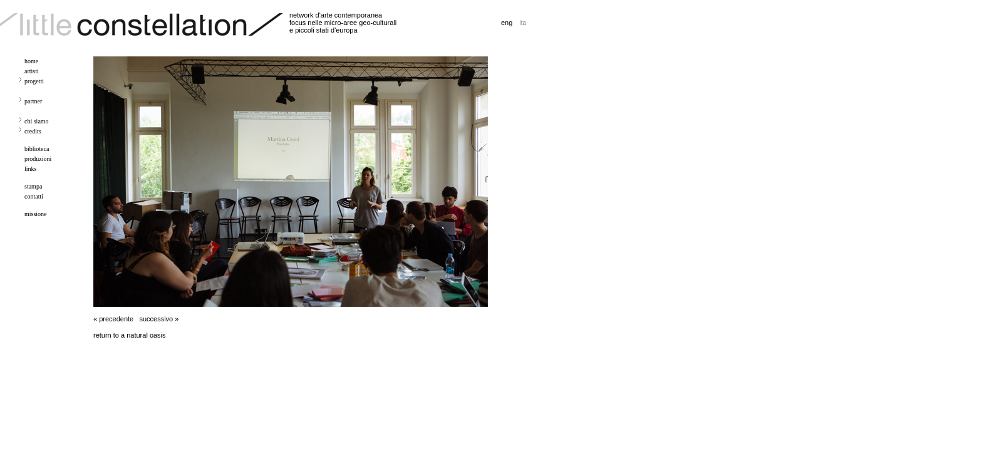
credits (32, 131)
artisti (31, 71)
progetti (34, 81)
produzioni (37, 158)
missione (35, 213)
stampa (33, 186)
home (31, 61)
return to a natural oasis (129, 335)
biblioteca (36, 148)
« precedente (113, 319)
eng (506, 22)
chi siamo (36, 121)
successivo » (158, 319)
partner (33, 101)
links (30, 168)
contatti (33, 196)
